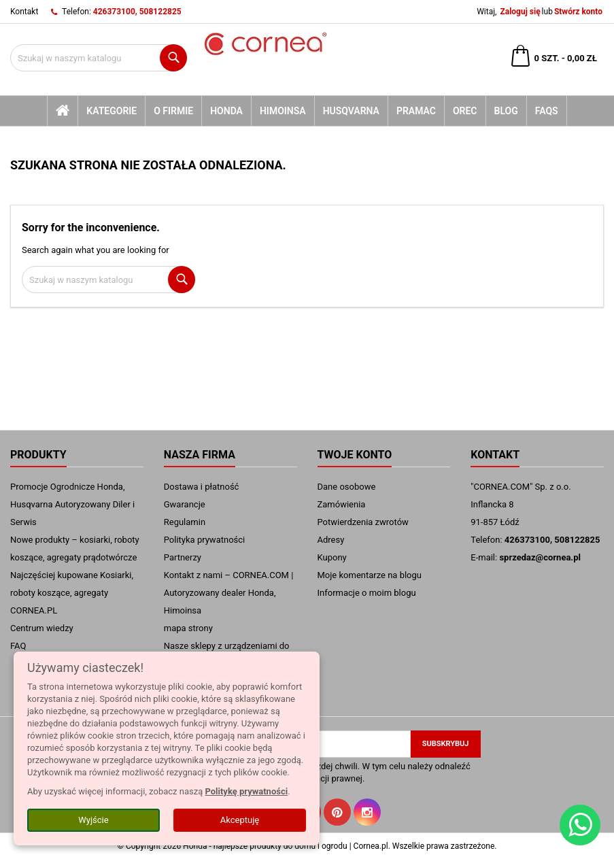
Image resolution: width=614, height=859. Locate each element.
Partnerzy (182, 557)
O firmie (173, 110)
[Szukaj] (98, 57)
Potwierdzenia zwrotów (363, 522)
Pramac (416, 110)
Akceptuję (239, 820)
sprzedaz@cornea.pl (540, 557)
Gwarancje (184, 504)
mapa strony (188, 628)
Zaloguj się (520, 11)
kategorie (111, 110)
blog (506, 110)
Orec (465, 110)
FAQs (546, 110)
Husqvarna (351, 110)
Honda (226, 110)
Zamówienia (342, 504)
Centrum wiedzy (41, 628)
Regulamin (184, 522)
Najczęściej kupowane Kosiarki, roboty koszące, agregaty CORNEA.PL (71, 593)
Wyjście (93, 820)
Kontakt (24, 11)
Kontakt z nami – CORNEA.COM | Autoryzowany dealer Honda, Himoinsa (229, 593)
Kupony (332, 557)
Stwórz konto (578, 11)
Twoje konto (355, 454)
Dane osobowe (347, 487)
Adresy (331, 540)
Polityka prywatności (204, 540)
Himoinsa (283, 110)
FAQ (18, 646)
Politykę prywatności (246, 791)
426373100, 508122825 (137, 11)
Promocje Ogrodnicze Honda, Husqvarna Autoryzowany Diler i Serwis (72, 504)
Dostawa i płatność (201, 487)
